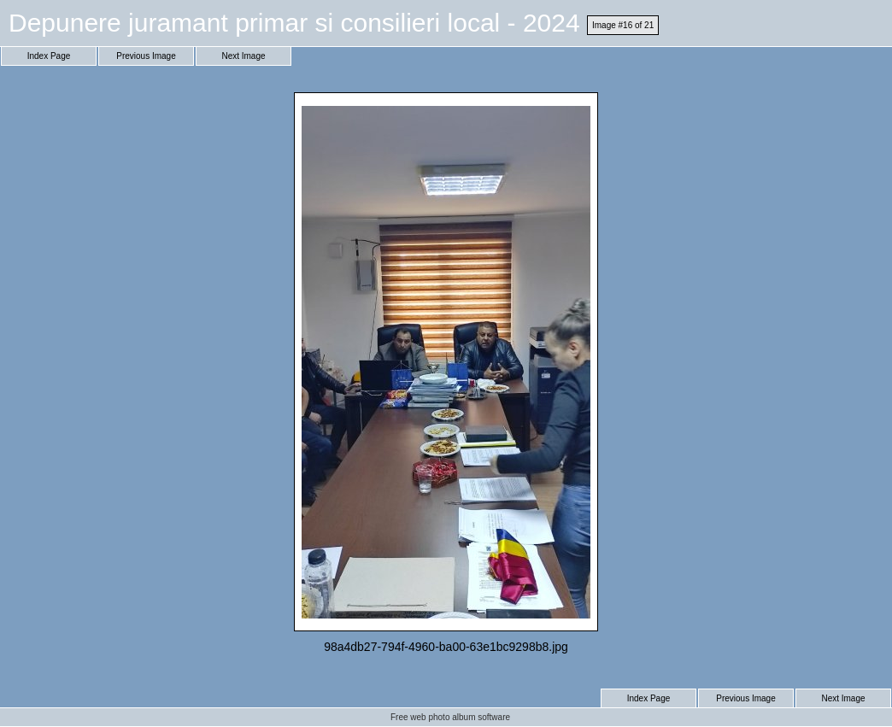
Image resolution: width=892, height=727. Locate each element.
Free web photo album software (450, 717)
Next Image (243, 56)
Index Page (49, 56)
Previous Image (145, 56)
